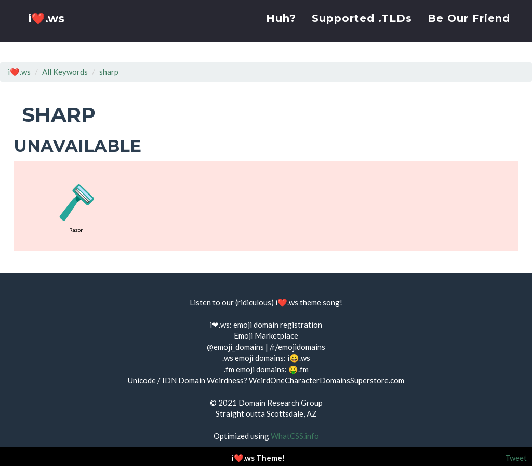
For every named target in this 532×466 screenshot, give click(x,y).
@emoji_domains (235, 347)
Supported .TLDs (362, 28)
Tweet (516, 457)
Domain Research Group (280, 402)
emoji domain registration (277, 324)
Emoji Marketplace (266, 335)
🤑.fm (298, 369)
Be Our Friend (469, 28)
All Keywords (65, 71)
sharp (108, 71)
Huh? (281, 28)
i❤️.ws (47, 31)
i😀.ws (298, 358)
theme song (320, 302)
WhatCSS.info (295, 436)
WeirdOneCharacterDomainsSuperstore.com (326, 380)
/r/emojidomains (297, 347)
